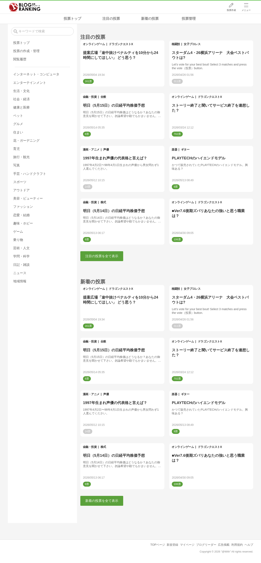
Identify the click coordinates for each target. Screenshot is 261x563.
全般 (103, 96)
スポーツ (19, 182)
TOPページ (157, 544)
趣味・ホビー (23, 223)
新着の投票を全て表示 (101, 500)
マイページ (187, 544)
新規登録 (172, 544)
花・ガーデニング (26, 140)
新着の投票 (150, 19)
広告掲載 (223, 544)
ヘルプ (249, 544)
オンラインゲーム (94, 44)
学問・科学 (21, 256)
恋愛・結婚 (21, 215)
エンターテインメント (29, 82)
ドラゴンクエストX (121, 44)
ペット (18, 115)
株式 (103, 202)
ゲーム (18, 231)
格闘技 (176, 44)
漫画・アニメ (91, 149)
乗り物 (18, 240)
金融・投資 (90, 96)
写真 (16, 165)
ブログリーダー (206, 544)
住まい (18, 132)
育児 (16, 149)
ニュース (19, 273)
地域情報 (19, 281)
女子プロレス (192, 44)
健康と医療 (21, 107)
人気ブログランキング (24, 7)
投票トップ (72, 19)
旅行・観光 (21, 157)
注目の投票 (111, 19)
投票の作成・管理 (26, 51)
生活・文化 (21, 91)
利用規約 (237, 544)
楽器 (174, 149)
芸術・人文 (21, 248)
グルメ (18, 124)
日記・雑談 (21, 264)
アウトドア (21, 190)
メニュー (246, 10)
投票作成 (231, 10)
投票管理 (189, 19)
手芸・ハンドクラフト (29, 173)
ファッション (23, 206)
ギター (185, 149)
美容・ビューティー (28, 198)
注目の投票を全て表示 (101, 256)
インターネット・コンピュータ (36, 74)
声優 (106, 149)
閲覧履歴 (19, 59)
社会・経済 (21, 99)
